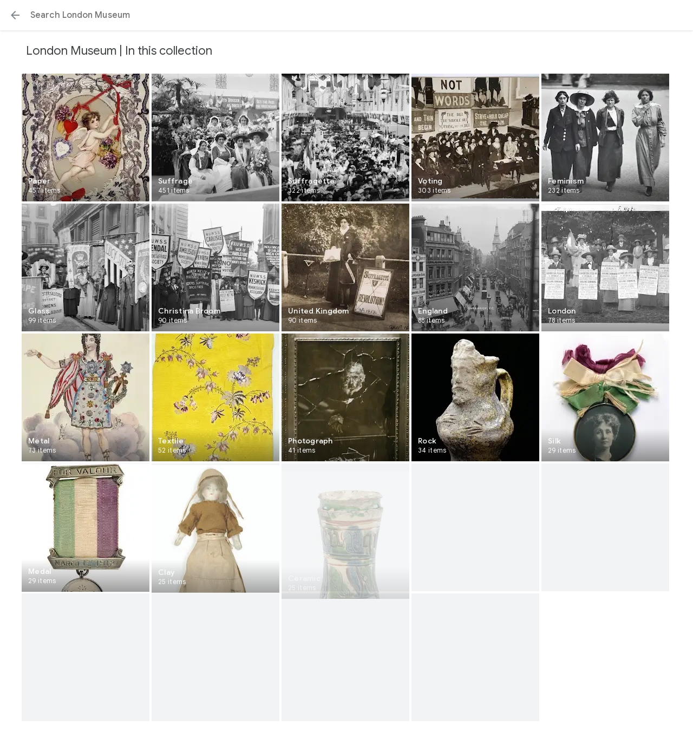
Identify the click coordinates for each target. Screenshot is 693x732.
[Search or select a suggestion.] (346, 15)
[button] (15, 15)
